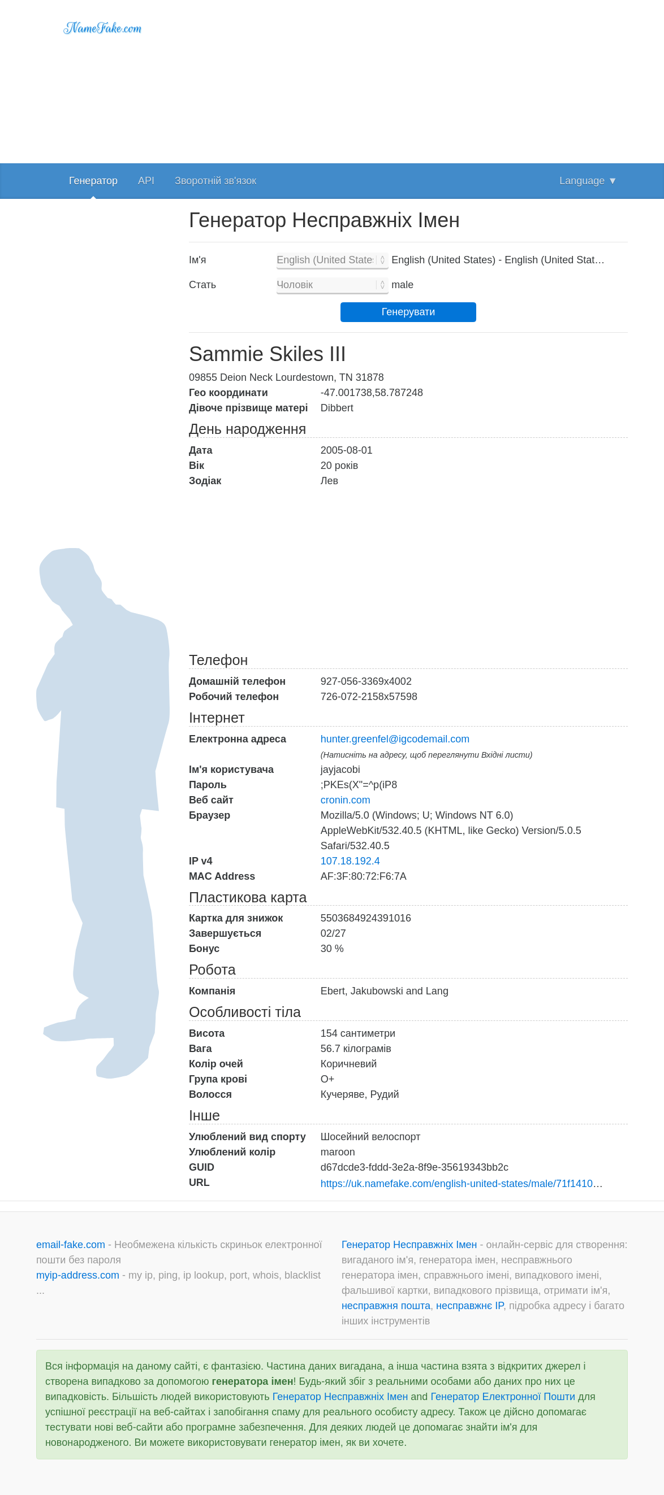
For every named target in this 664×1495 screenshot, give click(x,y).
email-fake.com (72, 1244)
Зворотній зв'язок (215, 180)
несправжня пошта (386, 1305)
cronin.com (345, 800)
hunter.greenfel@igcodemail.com (395, 739)
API (146, 180)
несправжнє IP (469, 1305)
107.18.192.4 (350, 861)
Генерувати (409, 312)
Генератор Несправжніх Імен (411, 1244)
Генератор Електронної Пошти (502, 1396)
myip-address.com (77, 1275)
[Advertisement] (408, 79)
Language (588, 180)
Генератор (93, 180)
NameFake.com (103, 28)
